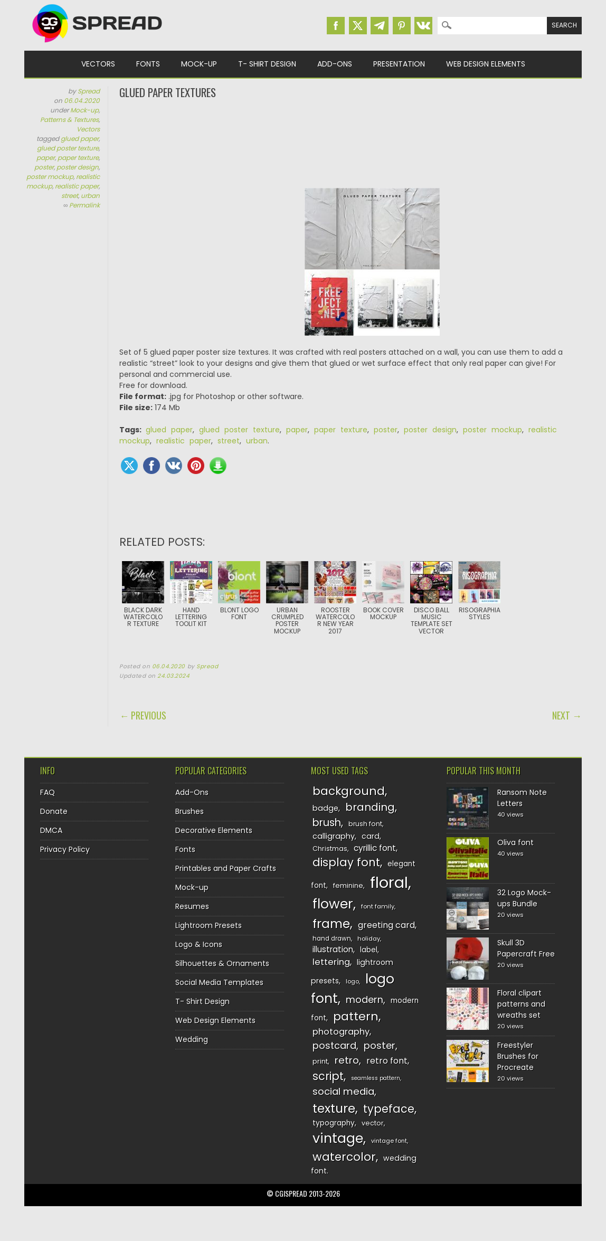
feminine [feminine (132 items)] (348, 885)
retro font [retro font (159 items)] (387, 1061)
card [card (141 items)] (371, 836)
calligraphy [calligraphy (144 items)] (334, 836)
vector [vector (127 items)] (373, 1123)
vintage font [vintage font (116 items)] (389, 1140)
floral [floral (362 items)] (389, 882)
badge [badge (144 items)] (325, 808)
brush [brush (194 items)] (327, 823)
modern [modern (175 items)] (364, 999)
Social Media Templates (219, 982)
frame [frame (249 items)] (331, 923)
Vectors (98, 64)
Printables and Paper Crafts (225, 868)
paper (45, 157)
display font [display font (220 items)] (346, 862)
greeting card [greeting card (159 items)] (386, 925)
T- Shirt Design (267, 64)
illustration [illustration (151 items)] (333, 949)
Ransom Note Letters (522, 798)
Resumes (192, 906)
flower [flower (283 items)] (333, 904)
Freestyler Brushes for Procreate (517, 1056)
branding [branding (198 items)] (370, 807)
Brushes (189, 811)
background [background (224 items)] (349, 791)
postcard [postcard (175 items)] (334, 1045)
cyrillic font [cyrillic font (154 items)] (375, 848)
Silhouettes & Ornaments (222, 963)
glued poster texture (68, 148)
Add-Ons (334, 64)
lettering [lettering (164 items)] (331, 962)
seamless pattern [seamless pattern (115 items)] (375, 1078)
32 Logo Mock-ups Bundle (524, 898)
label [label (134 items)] (368, 950)
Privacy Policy (65, 849)
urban (90, 195)
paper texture (78, 157)
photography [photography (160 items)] (341, 1032)
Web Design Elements (485, 64)
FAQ (47, 792)
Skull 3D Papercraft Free (526, 948)
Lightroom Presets (208, 925)
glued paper (80, 138)
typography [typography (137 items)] (334, 1123)
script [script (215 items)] (328, 1076)
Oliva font (515, 842)
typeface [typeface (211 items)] (388, 1108)
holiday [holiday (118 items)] (368, 938)
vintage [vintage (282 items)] (338, 1138)
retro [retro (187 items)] (347, 1060)
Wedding (191, 1039)
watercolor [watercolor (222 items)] (344, 1157)
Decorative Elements (213, 830)
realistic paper (77, 186)
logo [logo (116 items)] (352, 981)
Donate (54, 811)
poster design (77, 167)
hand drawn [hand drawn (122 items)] (332, 938)
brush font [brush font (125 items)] (365, 823)
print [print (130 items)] (320, 1061)
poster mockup (49, 176)
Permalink (84, 205)
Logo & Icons (198, 944)
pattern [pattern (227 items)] (355, 1016)
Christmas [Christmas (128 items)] (330, 848)
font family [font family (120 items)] (377, 906)
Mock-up (199, 64)
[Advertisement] (350, 142)
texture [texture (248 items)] (334, 1108)
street (69, 195)
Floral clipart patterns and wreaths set (521, 1004)
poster (44, 167)
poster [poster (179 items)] (379, 1045)
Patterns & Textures (69, 119)
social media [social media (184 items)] (343, 1091)
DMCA (51, 830)
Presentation (399, 64)
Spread (89, 91)
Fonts (148, 64)
